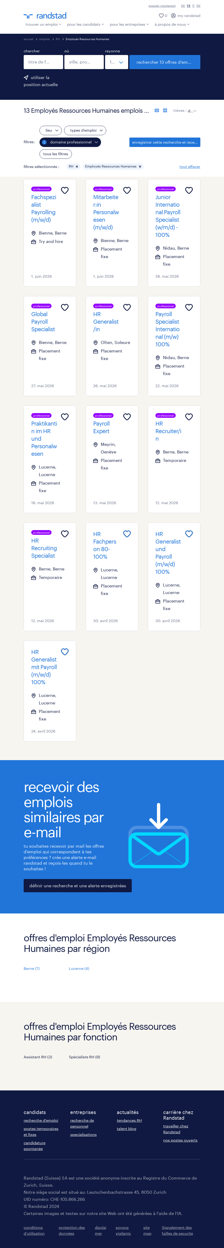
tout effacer (190, 166)
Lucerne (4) (79, 968)
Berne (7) (32, 968)
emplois (44, 39)
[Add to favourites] (64, 190)
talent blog (126, 1128)
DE (183, 5)
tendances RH (129, 1120)
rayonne (112, 51)
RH (58, 39)
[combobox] (43, 62)
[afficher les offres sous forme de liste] (156, 110)
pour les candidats (85, 24)
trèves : (180, 110)
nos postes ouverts (180, 1140)
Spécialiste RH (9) (84, 1057)
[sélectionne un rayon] (116, 62)
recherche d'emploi (41, 1120)
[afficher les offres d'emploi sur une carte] (165, 110)
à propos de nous (172, 24)
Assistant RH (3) (38, 1057)
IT (193, 5)
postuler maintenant (162, 5)
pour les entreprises (129, 24)
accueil (28, 39)
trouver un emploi (43, 24)
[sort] (191, 107)
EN (198, 5)
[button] (77, 166)
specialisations (83, 1134)
